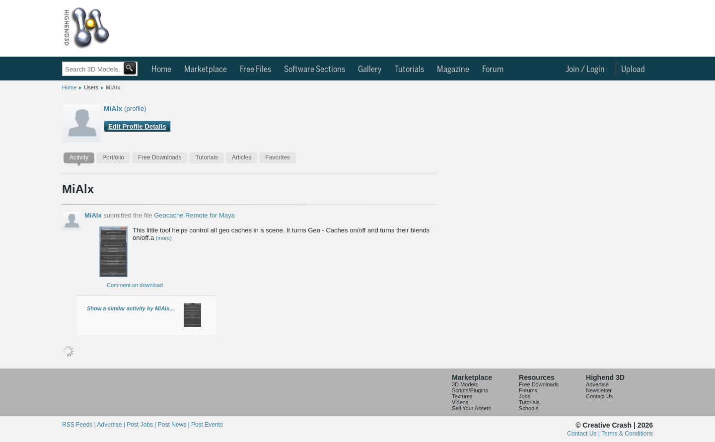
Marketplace (205, 70)
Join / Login (585, 70)
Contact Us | (584, 433)
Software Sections (314, 70)
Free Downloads (159, 157)
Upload (633, 70)
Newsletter (599, 390)
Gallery (370, 70)
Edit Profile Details (137, 126)
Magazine (453, 70)
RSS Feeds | (79, 424)
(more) (164, 238)
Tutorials (409, 70)
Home (161, 70)
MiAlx (113, 87)
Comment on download (135, 285)
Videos (460, 402)
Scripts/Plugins (470, 390)
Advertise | (112, 424)
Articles (241, 157)
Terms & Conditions (627, 433)
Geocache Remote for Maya (194, 215)
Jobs (524, 396)
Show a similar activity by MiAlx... (130, 308)
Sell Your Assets (471, 408)
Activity (79, 157)
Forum (492, 70)
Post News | (174, 424)
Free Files (255, 70)
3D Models (465, 384)
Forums (528, 390)
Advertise (597, 384)
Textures (462, 396)
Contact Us (599, 396)
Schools (528, 408)
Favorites (277, 157)
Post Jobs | (142, 424)
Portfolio (113, 157)
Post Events (207, 424)
